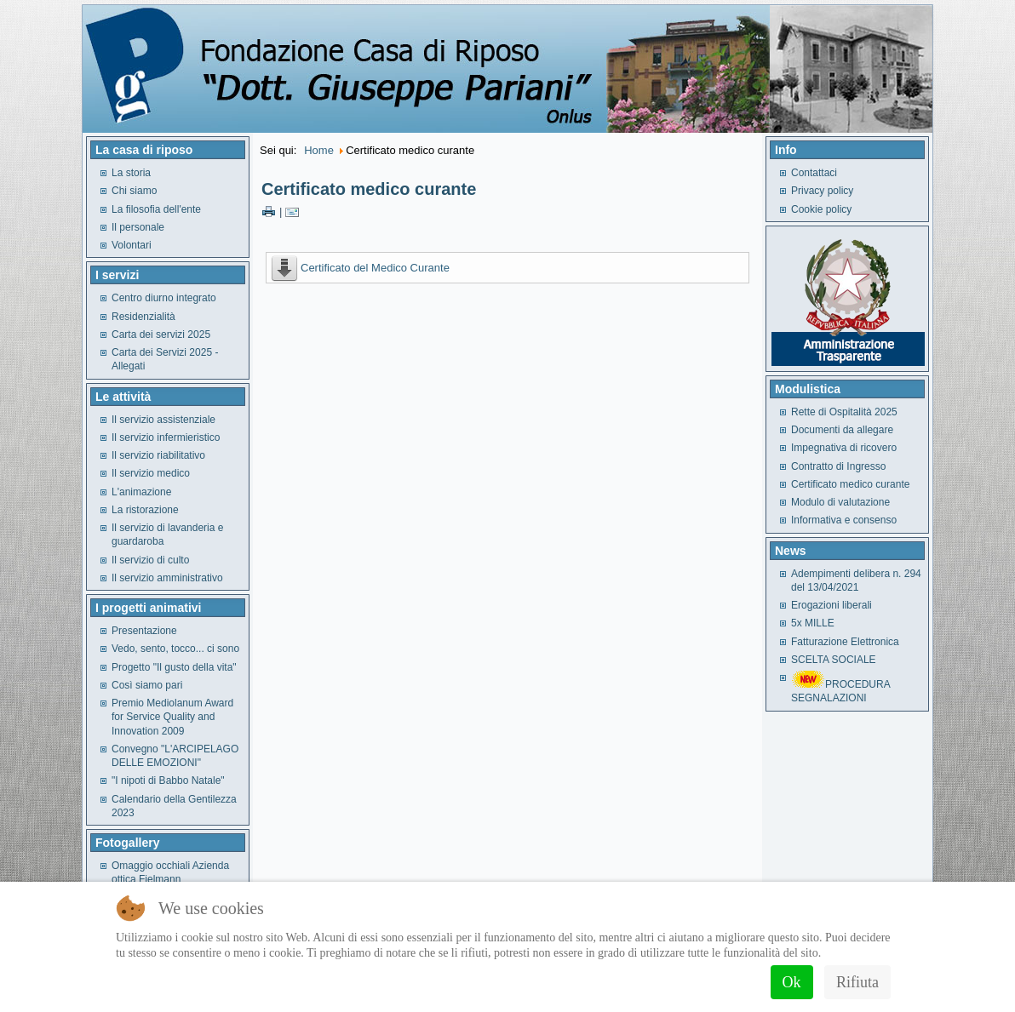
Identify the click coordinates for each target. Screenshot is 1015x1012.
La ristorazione (145, 510)
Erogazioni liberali (831, 605)
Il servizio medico (151, 473)
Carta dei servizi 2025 (161, 334)
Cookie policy (821, 209)
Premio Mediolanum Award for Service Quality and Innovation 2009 (172, 717)
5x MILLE (812, 623)
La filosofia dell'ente (156, 209)
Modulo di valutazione (840, 502)
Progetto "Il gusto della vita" (174, 667)
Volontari (132, 245)
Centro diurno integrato (164, 298)
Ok (792, 982)
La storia (131, 173)
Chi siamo (134, 191)
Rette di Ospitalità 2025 (844, 412)
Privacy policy (822, 191)
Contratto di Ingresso (838, 466)
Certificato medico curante (368, 189)
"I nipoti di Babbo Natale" (168, 780)
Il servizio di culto (150, 560)
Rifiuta (857, 982)
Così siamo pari (147, 685)
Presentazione (144, 631)
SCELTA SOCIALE (833, 660)
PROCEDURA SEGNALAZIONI (840, 691)
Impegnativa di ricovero (844, 448)
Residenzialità (143, 317)
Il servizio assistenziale (163, 420)
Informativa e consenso (844, 520)
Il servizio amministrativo (167, 578)
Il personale (138, 227)
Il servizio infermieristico (166, 437)
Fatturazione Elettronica (845, 642)
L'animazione (141, 492)
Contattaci (814, 173)
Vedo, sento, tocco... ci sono (175, 649)
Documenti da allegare (842, 430)
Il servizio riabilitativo (158, 455)
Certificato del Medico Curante (375, 267)
